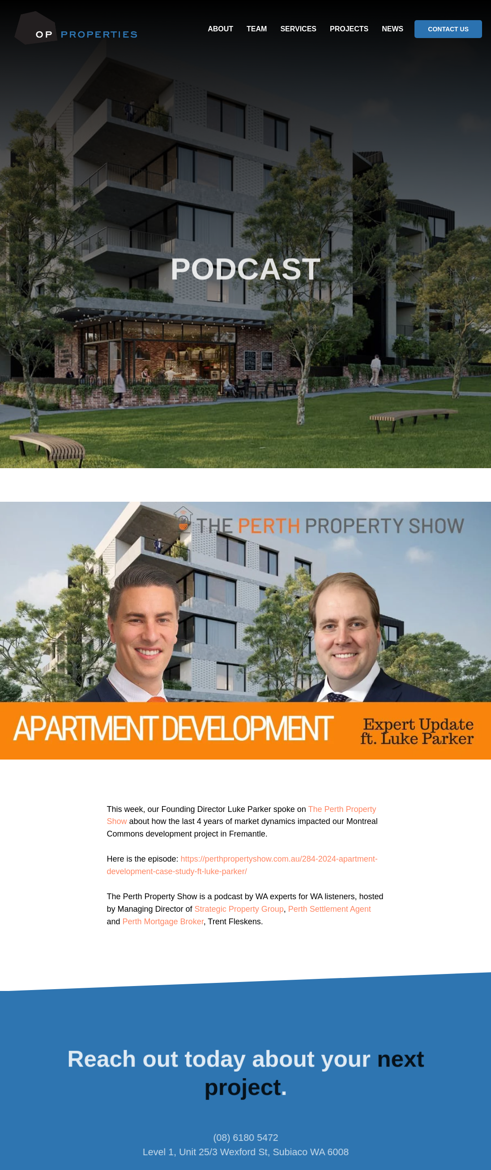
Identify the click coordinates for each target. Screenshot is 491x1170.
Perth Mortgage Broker (163, 921)
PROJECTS (349, 29)
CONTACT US (448, 29)
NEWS (392, 29)
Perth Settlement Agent (329, 909)
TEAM (257, 29)
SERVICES (298, 29)
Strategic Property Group (239, 909)
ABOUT (220, 29)
